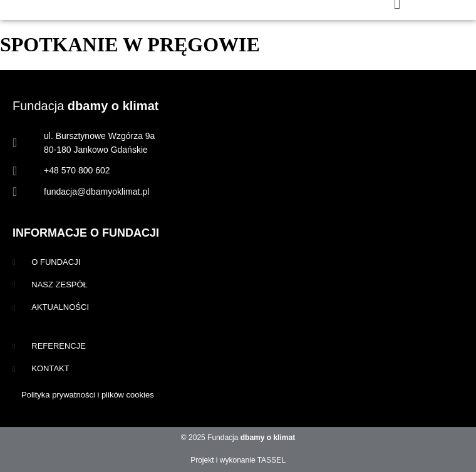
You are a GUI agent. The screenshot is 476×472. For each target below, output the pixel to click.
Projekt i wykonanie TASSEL (238, 460)
